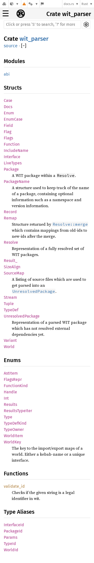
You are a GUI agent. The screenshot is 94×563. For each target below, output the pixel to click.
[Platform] (33, 4)
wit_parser (34, 38)
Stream (10, 297)
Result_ (10, 260)
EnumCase (13, 119)
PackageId (13, 531)
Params (10, 537)
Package (11, 169)
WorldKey (12, 442)
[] (23, 46)
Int (6, 398)
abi (7, 74)
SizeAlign (12, 266)
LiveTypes (13, 163)
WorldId (11, 549)
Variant (10, 340)
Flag (7, 131)
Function (12, 144)
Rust (84, 4)
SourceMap (14, 273)
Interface (12, 156)
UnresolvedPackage (22, 316)
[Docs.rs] (4, 4)
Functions (16, 473)
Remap (10, 218)
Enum (9, 113)
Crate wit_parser (68, 14)
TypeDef (11, 310)
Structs (13, 87)
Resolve (11, 242)
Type (8, 417)
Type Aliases (19, 511)
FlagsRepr (13, 379)
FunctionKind (16, 385)
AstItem (11, 373)
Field (8, 125)
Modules (14, 61)
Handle (10, 392)
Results (10, 404)
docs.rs (69, 4)
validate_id (14, 486)
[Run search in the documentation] (42, 24)
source (11, 46)
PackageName (17, 181)
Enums (12, 360)
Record (10, 211)
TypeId (10, 543)
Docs (8, 106)
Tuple (9, 303)
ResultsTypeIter (18, 410)
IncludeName (16, 150)
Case (8, 100)
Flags (8, 138)
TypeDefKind (15, 423)
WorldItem (13, 435)
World (9, 346)
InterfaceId (14, 524)
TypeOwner (14, 429)
